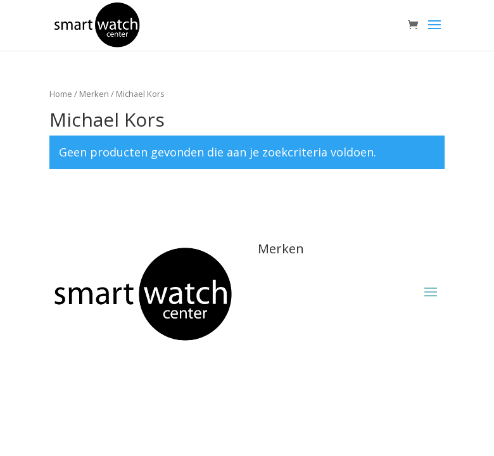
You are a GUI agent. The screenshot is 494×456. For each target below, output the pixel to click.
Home (60, 93)
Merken (94, 93)
